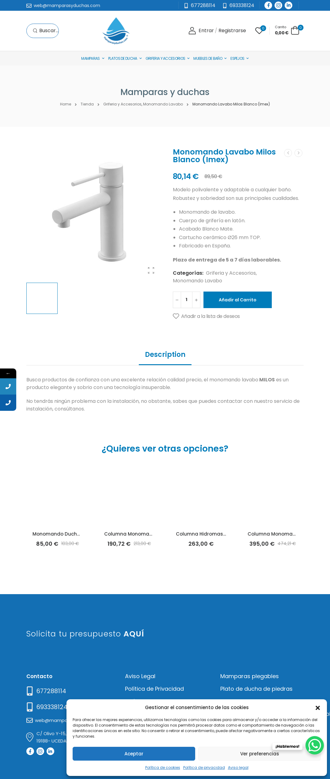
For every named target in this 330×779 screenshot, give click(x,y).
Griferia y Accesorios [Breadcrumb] (122, 104)
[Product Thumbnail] (93, 212)
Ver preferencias (259, 753)
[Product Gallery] (151, 270)
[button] (318, 707)
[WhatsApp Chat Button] (314, 745)
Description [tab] (165, 354)
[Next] (298, 153)
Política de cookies (162, 767)
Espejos (237, 58)
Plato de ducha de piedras (256, 689)
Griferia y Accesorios (165, 58)
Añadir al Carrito (237, 300)
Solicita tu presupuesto (85, 633)
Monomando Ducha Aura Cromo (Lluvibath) (85, 534)
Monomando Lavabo (197, 280)
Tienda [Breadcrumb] (87, 104)
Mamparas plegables (249, 676)
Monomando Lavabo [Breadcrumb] (163, 104)
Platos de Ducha (122, 58)
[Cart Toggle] (287, 30)
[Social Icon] (268, 5)
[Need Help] (238, 6)
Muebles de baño (207, 58)
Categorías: (188, 273)
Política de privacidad (204, 767)
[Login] (201, 31)
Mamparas (90, 58)
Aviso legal (238, 767)
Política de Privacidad (154, 689)
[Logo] (116, 31)
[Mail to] (63, 5)
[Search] (46, 31)
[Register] (232, 31)
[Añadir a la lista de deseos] (206, 316)
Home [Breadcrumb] (65, 104)
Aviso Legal (140, 676)
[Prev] (288, 153)
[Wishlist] (259, 30)
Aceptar (133, 753)
